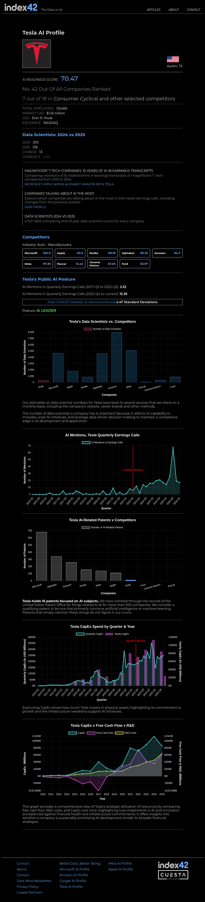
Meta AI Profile (120, 863)
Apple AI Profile (121, 869)
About (174, 10)
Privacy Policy (28, 887)
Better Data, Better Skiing (79, 863)
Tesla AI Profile (70, 887)
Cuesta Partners (29, 892)
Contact (193, 10)
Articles (154, 10)
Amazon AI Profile (73, 875)
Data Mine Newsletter (34, 881)
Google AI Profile (72, 881)
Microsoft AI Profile (74, 869)
